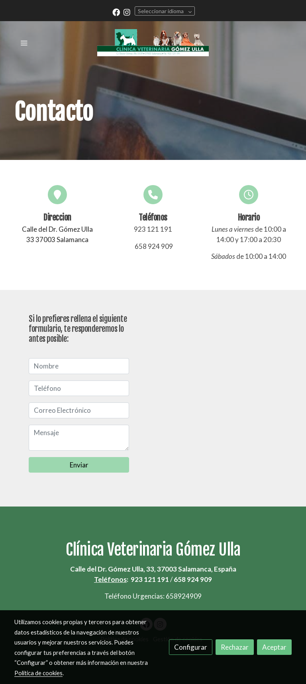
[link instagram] (127, 12)
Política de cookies (38, 672)
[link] (153, 42)
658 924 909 (154, 246)
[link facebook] (116, 12)
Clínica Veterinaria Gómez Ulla (153, 550)
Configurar (190, 647)
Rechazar (235, 647)
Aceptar (274, 647)
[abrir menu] (24, 43)
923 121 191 (153, 229)
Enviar (79, 465)
